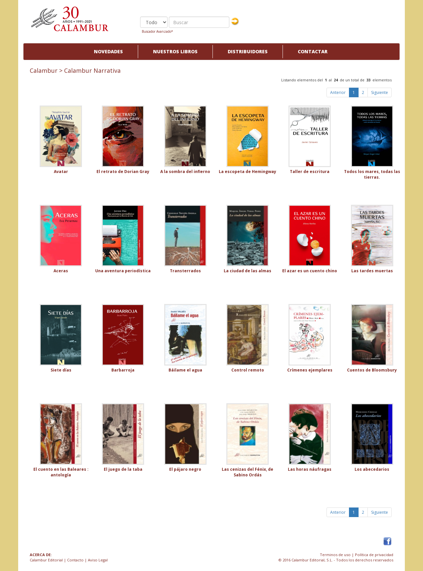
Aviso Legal (98, 559)
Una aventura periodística (123, 271)
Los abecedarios (372, 469)
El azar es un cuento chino (309, 271)
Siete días (61, 370)
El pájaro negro (185, 469)
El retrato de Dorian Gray (122, 171)
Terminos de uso (335, 554)
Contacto (75, 559)
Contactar (312, 51)
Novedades (108, 51)
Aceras (61, 271)
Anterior (338, 92)
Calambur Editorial (46, 559)
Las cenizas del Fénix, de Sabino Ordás (247, 472)
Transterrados (185, 271)
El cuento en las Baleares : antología (61, 472)
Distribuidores (248, 51)
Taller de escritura (309, 171)
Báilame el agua (185, 370)
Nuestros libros (175, 51)
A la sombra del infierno (185, 171)
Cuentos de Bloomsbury (372, 370)
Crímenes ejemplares (309, 370)
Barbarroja (123, 370)
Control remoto (247, 370)
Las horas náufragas (309, 469)
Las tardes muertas (372, 271)
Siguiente (379, 92)
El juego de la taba (123, 469)
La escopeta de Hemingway (247, 171)
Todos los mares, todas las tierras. (372, 174)
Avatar (61, 171)
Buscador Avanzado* (157, 31)
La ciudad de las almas (247, 271)
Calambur (44, 70)
